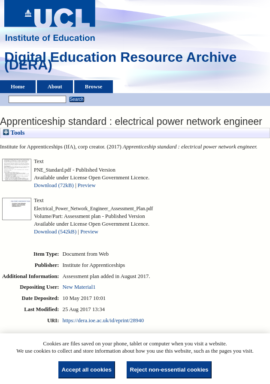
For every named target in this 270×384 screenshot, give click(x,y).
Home (18, 87)
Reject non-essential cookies (169, 369)
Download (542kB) (55, 232)
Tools (13, 132)
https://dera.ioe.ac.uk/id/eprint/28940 (103, 320)
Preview (87, 185)
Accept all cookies (87, 369)
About (55, 87)
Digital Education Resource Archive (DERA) (120, 63)
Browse (93, 87)
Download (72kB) (54, 185)
